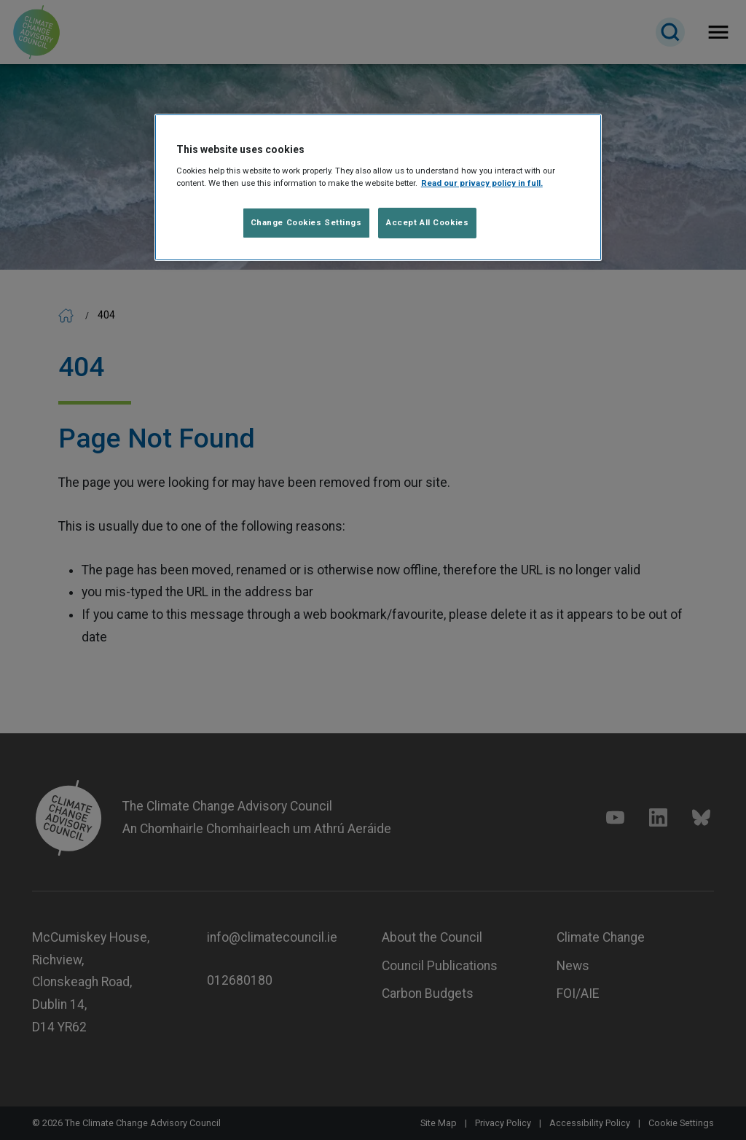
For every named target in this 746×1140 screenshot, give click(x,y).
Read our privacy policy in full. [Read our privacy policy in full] (482, 183)
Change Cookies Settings (306, 222)
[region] (378, 187)
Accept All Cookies (427, 222)
